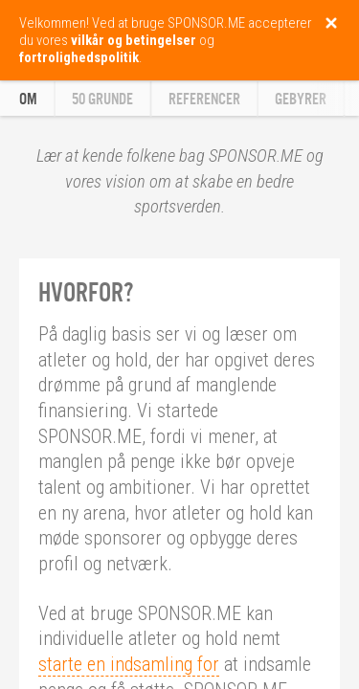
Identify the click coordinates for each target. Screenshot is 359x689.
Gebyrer (300, 99)
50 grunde (102, 99)
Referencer (204, 99)
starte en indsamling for (128, 664)
